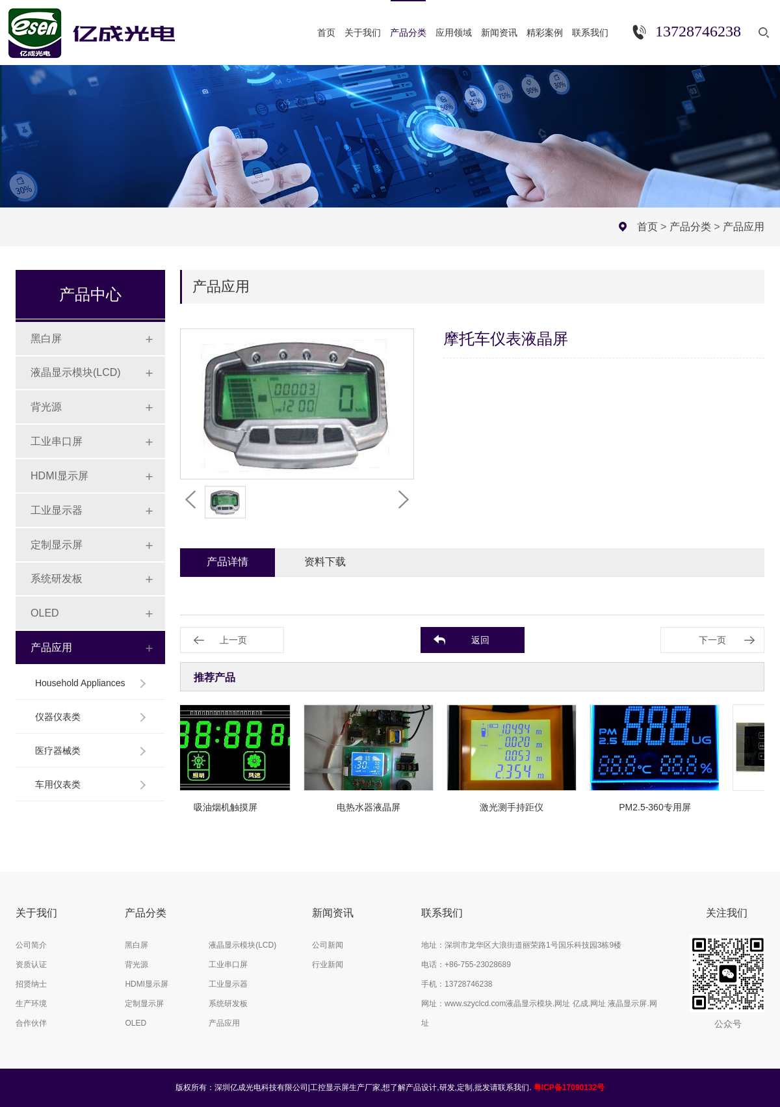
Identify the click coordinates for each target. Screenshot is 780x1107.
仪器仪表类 (58, 717)
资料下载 (325, 561)
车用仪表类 (58, 784)
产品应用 (743, 226)
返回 (480, 640)
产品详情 (227, 561)
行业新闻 (327, 964)
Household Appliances (80, 683)
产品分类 (690, 226)
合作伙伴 (31, 1023)
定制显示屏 (57, 544)
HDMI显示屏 (59, 475)
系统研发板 (57, 578)
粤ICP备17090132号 (569, 1087)
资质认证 (31, 964)
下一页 (712, 640)
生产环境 (31, 1003)
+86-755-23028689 (478, 964)
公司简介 (31, 945)
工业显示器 (57, 510)
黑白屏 (46, 338)
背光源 (46, 406)
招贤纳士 (31, 984)
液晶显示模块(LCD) (76, 372)
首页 (647, 226)
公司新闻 (327, 945)
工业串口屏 (57, 441)
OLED (45, 613)
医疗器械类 (58, 750)
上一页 (233, 640)
